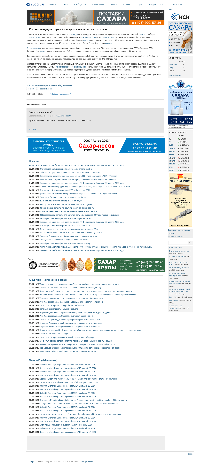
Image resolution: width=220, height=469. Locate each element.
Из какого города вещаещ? (179, 268)
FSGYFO (172, 148)
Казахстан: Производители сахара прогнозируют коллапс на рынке (69, 319)
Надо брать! (173, 300)
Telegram (153, 5)
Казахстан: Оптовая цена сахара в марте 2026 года (62, 197)
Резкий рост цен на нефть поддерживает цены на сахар (64, 243)
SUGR (171, 145)
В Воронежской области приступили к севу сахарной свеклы (67, 208)
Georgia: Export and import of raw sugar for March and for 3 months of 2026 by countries (78, 379)
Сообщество (82, 4)
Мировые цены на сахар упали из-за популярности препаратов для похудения (75, 312)
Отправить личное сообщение (179, 230)
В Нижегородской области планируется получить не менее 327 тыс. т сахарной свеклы (79, 215)
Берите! (172, 297)
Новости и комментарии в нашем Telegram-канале (49, 85)
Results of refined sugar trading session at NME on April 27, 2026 (67, 368)
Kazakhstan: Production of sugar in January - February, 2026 (65, 425)
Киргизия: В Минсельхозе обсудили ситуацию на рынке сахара (68, 236)
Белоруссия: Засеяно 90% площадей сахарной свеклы (64, 240)
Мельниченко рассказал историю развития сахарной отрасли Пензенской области (77, 344)
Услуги (114, 5)
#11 (170, 139)
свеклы (142, 34)
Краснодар (173, 64)
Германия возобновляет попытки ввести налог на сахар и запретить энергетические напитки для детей (86, 291)
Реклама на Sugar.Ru (175, 236)
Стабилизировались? (177, 256)
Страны (129, 4)
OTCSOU (172, 158)
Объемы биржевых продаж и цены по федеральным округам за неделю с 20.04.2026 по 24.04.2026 (84, 187)
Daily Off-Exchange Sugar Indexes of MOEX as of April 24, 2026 (67, 372)
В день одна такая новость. (179, 251)
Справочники (100, 4)
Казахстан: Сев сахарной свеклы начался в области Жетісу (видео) (70, 288)
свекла (86, 40)
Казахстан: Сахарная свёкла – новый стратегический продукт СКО (69, 337)
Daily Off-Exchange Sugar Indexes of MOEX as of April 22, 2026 (67, 393)
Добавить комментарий (61, 94)
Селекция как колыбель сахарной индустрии (59, 309)
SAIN (171, 167)
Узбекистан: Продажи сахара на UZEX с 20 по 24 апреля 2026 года (69, 172)
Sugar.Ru (33, 462)
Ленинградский (79, 67)
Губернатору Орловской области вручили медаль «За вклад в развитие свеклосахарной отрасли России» (87, 295)
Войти (170, 10)
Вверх (190, 454)
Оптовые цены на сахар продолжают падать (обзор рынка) (68, 211)
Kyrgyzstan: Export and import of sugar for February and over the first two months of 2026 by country (83, 400)
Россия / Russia (45, 89)
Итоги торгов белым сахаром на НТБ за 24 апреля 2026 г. (65, 190)
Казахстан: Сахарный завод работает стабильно (61, 305)
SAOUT (171, 170)
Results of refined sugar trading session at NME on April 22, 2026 (67, 396)
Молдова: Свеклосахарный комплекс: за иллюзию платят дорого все (70, 323)
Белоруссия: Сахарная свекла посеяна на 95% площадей (65, 204)
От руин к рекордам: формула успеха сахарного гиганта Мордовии (69, 327)
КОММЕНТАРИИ (175, 247)
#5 (169, 142)
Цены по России (175, 75)
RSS (161, 5)
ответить (32, 129)
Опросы (171, 233)
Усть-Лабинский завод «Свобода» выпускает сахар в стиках (66, 316)
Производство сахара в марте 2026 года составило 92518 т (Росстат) (71, 233)
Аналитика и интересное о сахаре (48, 280)
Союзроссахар (33, 37)
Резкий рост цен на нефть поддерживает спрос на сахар (65, 218)
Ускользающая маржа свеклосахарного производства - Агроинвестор (71, 298)
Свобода (74, 34)
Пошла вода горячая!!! (41, 112)
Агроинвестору (90, 37)
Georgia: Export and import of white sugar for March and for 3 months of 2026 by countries (78, 403)
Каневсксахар (62, 67)
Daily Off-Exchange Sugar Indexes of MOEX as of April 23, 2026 (67, 386)
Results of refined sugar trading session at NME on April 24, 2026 (67, 375)
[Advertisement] (96, 443)
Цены (68, 4)
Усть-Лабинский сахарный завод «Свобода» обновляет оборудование (71, 302)
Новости (55, 4)
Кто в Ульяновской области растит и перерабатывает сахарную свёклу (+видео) (75, 341)
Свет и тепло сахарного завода (53, 334)
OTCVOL (172, 164)
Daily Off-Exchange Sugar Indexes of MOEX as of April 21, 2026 (67, 407)
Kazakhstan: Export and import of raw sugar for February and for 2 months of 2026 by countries (80, 414)
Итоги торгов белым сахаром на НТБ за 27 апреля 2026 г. (65, 169)
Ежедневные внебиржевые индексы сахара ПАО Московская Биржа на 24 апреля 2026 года (81, 183)
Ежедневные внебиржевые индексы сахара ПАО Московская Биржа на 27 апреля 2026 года (81, 165)
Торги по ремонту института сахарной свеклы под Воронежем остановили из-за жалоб (79, 284)
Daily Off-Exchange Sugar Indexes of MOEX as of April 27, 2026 (67, 364)
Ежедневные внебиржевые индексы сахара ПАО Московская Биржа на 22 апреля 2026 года (81, 250)
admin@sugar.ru (86, 462)
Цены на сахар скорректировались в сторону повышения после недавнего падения (77, 179)
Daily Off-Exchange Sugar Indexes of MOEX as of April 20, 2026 (67, 418)
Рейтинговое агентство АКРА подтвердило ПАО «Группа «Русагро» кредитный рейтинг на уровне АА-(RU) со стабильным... (95, 247)
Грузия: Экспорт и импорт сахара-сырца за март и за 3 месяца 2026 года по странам (78, 194)
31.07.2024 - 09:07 (63, 116)
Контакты (177, 5)
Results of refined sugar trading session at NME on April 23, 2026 (67, 389)
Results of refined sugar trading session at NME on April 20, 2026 (67, 421)
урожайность (108, 37)
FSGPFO (172, 154)
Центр (171, 68)
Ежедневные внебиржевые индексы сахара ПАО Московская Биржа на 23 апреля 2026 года (81, 222)
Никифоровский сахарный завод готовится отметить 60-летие (67, 351)
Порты (142, 4)
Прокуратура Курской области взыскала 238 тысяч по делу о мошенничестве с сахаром (79, 348)
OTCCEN (172, 161)
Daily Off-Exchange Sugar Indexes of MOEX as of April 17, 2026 (67, 428)
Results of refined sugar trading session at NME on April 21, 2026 (67, 410)
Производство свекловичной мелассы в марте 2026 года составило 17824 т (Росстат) (78, 176)
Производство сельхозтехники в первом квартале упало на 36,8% (69, 229)
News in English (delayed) (43, 360)
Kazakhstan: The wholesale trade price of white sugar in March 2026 (69, 382)
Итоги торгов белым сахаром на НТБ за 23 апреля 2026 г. (65, 226)
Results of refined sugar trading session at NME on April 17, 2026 (67, 432)
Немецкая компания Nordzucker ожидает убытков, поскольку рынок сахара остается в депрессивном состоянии (90, 330)
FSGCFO (172, 151)
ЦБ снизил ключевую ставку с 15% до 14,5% (60, 201)
